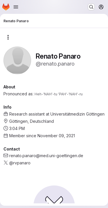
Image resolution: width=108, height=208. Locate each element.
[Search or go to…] (91, 6)
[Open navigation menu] (15, 7)
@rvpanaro (20, 162)
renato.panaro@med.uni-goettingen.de (46, 155)
